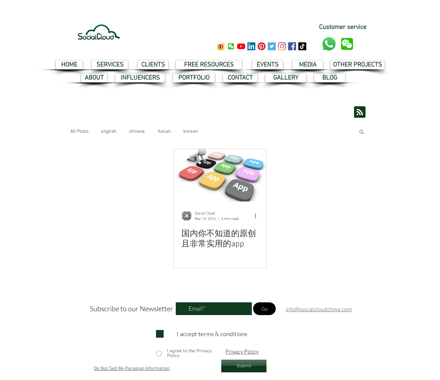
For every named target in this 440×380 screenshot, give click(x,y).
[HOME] (69, 64)
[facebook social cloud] (292, 46)
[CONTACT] (240, 78)
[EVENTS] (267, 64)
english (108, 131)
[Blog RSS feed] (359, 112)
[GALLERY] (285, 78)
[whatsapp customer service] (329, 44)
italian (164, 131)
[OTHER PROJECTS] (357, 64)
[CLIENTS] (153, 64)
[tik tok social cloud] (302, 46)
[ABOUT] (94, 78)
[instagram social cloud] (282, 46)
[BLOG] (329, 78)
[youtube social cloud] (241, 46)
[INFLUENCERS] (140, 78)
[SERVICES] (110, 64)
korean (190, 131)
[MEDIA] (307, 64)
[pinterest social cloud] (262, 46)
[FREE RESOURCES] (209, 64)
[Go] (264, 308)
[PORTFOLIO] (194, 78)
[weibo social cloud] (221, 46)
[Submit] (243, 366)
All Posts (79, 131)
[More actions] (257, 216)
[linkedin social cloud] (251, 46)
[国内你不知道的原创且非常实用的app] (220, 175)
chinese (137, 131)
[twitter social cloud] (272, 46)
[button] (231, 46)
